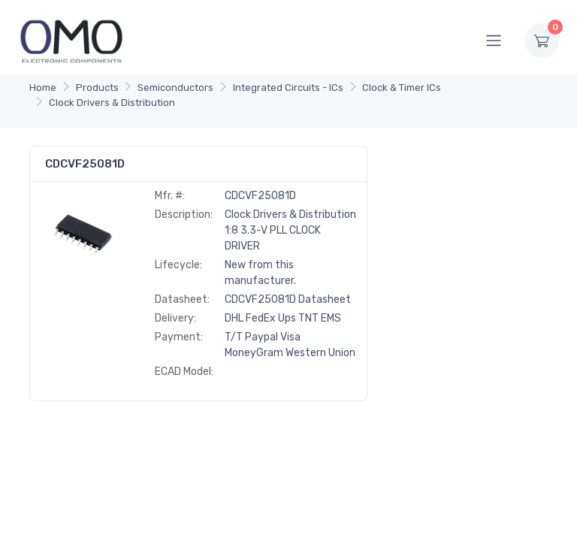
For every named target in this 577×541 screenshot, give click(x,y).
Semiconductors (175, 87)
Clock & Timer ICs (401, 87)
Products (97, 87)
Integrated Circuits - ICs (288, 87)
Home (42, 87)
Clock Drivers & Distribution (112, 102)
